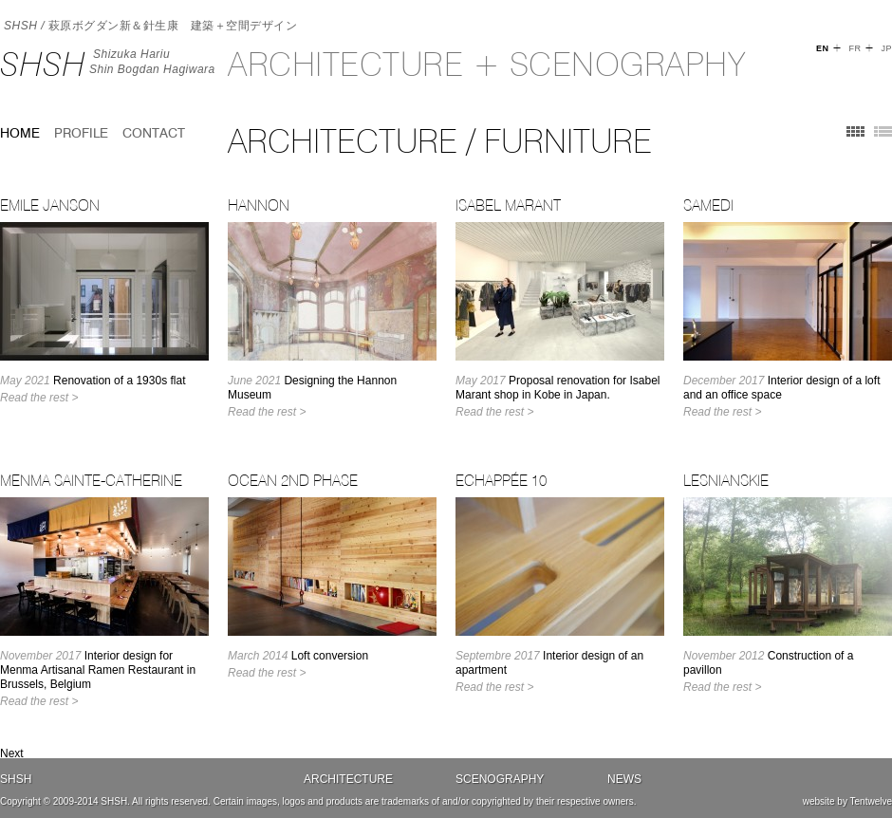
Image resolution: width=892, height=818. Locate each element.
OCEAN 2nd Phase (293, 480)
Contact (153, 132)
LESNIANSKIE (726, 480)
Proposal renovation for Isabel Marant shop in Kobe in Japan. (557, 387)
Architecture (348, 779)
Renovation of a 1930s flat (92, 380)
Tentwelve (871, 801)
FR (854, 48)
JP (886, 48)
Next (12, 753)
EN (822, 48)
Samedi (708, 204)
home (20, 132)
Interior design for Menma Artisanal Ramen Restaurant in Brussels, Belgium (97, 670)
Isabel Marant (508, 204)
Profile (81, 132)
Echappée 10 (501, 480)
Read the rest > (39, 397)
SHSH (42, 64)
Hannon (258, 204)
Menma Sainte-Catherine (91, 480)
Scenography (499, 779)
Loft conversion (298, 655)
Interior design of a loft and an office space (781, 387)
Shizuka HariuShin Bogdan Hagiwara (152, 61)
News (624, 779)
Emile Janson (50, 204)
